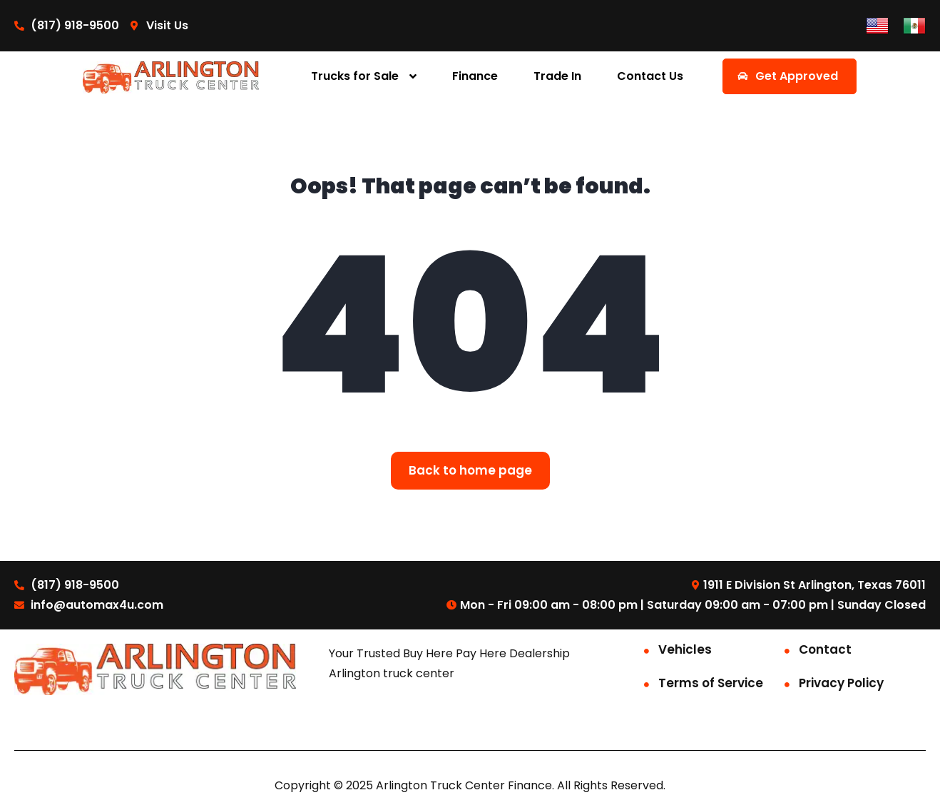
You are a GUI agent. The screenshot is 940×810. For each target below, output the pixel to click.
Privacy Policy (841, 683)
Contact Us (650, 76)
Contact (825, 649)
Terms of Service (710, 683)
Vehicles (685, 649)
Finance (475, 76)
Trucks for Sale (355, 76)
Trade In (557, 76)
